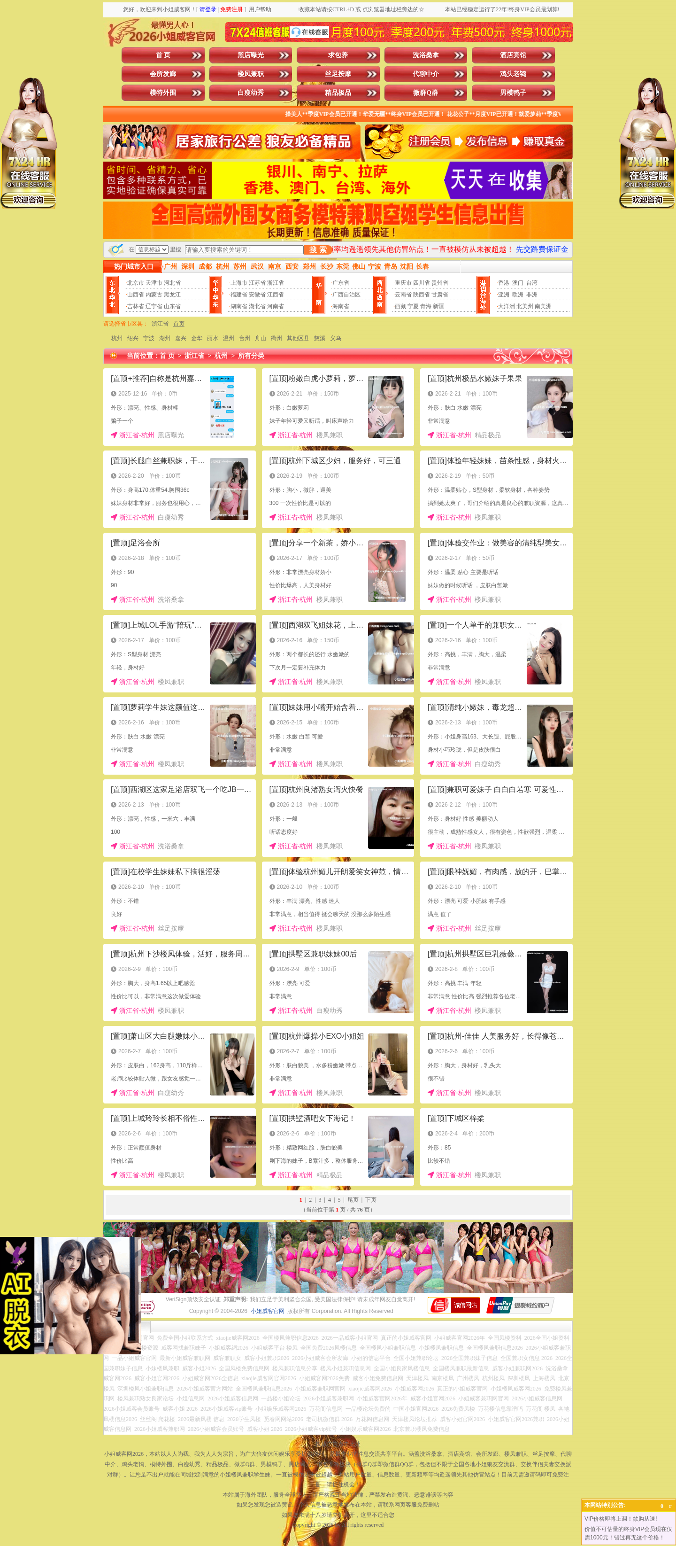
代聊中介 (426, 74)
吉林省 (135, 306)
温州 (228, 338)
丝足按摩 (338, 74)
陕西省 (421, 294)
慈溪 (319, 338)
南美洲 (543, 306)
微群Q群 (425, 92)
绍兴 (132, 338)
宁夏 (413, 306)
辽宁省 (154, 306)
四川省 (421, 283)
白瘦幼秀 (251, 92)
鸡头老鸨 (513, 74)
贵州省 (439, 283)
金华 (196, 338)
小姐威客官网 (267, 1311)
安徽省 (257, 294)
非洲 (532, 294)
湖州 (164, 338)
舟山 (260, 338)
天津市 (154, 283)
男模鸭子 (513, 92)
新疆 (438, 306)
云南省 (403, 294)
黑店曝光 (251, 55)
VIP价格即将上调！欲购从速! (620, 1518)
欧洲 (517, 294)
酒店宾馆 (513, 55)
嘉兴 (180, 338)
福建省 (238, 294)
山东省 (172, 306)
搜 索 (317, 250)
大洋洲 (506, 306)
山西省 (135, 294)
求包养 (338, 55)
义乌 (335, 338)
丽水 (212, 338)
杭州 (117, 338)
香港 (503, 283)
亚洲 (503, 294)
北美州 (524, 306)
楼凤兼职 (251, 74)
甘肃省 (439, 294)
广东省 (340, 283)
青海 (425, 306)
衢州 (276, 338)
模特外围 (163, 92)
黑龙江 (172, 294)
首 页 (163, 55)
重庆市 (403, 283)
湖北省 (257, 306)
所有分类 (251, 355)
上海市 (238, 283)
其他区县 (298, 338)
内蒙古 (154, 294)
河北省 (172, 283)
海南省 (340, 306)
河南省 (275, 306)
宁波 (148, 338)
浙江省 (275, 283)
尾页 (353, 1199)
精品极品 (338, 92)
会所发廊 (163, 74)
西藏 (400, 306)
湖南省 (238, 306)
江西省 (275, 294)
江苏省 (257, 283)
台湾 (532, 283)
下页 (370, 1199)
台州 (244, 338)
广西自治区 (346, 294)
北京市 (135, 283)
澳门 (517, 283)
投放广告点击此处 (338, 1444)
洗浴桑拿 (426, 55)
